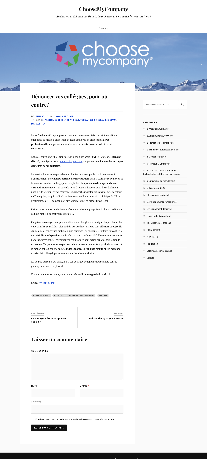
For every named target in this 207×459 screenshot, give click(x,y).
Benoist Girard (41, 295)
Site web (36, 402)
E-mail (84, 386)
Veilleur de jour (47, 282)
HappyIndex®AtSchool (159, 215)
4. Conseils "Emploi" (157, 156)
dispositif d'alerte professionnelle (74, 295)
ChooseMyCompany (103, 9)
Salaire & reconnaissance (159, 250)
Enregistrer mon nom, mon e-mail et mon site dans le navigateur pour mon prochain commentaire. (74, 419)
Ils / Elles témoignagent (159, 222)
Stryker (103, 295)
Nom (34, 386)
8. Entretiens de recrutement (161, 180)
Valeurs (150, 257)
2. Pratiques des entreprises (59, 120)
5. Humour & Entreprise (158, 163)
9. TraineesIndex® (156, 187)
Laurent (40, 116)
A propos (103, 27)
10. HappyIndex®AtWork (160, 135)
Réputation (152, 243)
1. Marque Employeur (157, 128)
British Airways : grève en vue (106, 318)
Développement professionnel (162, 201)
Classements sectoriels (158, 194)
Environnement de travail (159, 208)
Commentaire (40, 351)
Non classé (152, 236)
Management (39, 124)
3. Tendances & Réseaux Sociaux (97, 120)
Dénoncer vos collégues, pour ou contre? (75, 99)
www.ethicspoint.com (71, 161)
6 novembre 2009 (63, 116)
